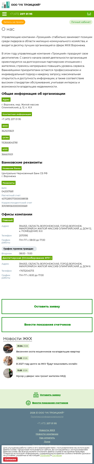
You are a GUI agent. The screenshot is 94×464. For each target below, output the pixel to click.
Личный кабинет (81, 22)
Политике (45, 455)
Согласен (10, 459)
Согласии (57, 455)
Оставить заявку (50, 395)
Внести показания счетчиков (50, 403)
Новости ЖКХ (17, 338)
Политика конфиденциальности (47, 416)
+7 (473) (21, 14)
